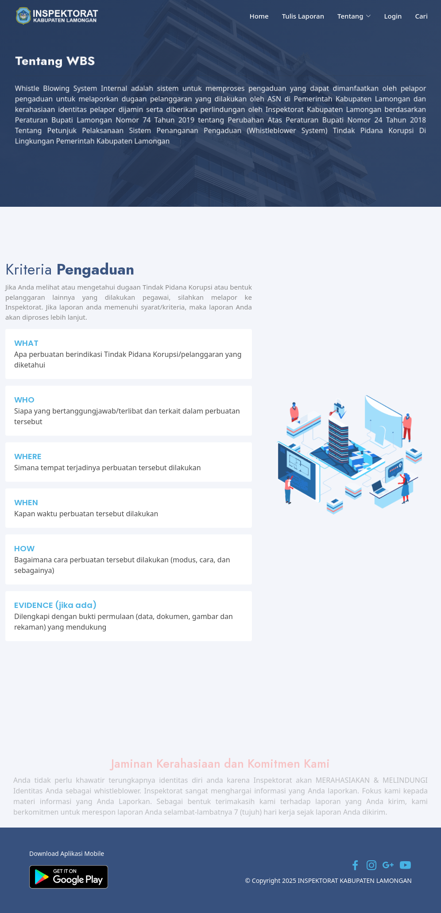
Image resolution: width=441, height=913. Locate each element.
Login (393, 16)
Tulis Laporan (303, 16)
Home (258, 16)
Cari (421, 16)
